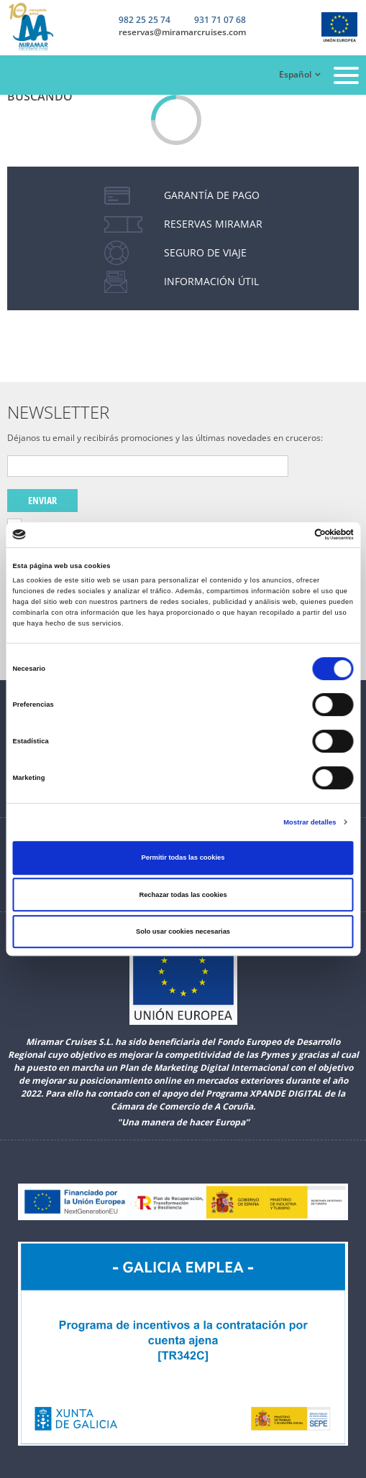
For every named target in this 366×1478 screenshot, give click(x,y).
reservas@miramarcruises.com (182, 32)
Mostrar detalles (309, 822)
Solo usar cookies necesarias (183, 931)
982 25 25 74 (144, 20)
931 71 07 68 (220, 21)
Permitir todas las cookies (182, 857)
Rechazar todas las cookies (183, 894)
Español (295, 74)
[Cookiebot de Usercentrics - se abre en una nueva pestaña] (291, 535)
